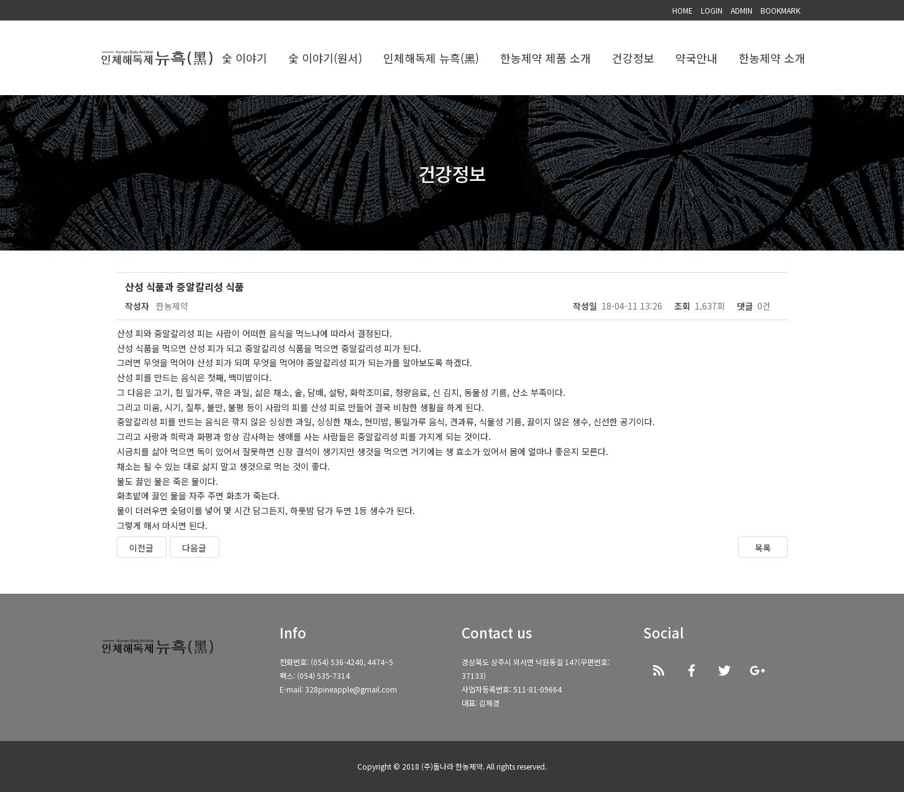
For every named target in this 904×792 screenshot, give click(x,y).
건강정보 (633, 58)
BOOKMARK (780, 10)
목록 (763, 547)
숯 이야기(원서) (325, 58)
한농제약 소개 (772, 58)
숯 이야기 (244, 58)
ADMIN (741, 10)
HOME (682, 10)
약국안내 (696, 58)
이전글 (141, 547)
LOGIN (712, 10)
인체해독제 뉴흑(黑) (431, 58)
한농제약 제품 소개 (545, 58)
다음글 (194, 547)
